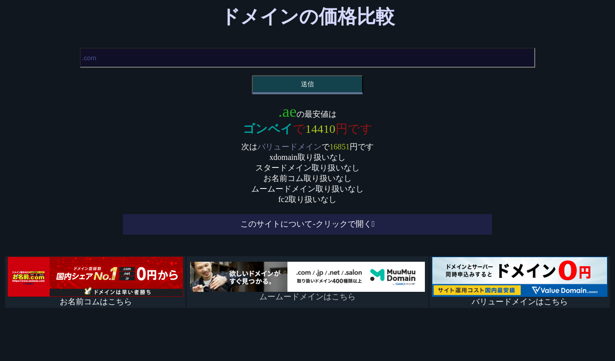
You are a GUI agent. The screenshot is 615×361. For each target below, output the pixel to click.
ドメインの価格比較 (308, 16)
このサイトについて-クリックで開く (305, 224)
